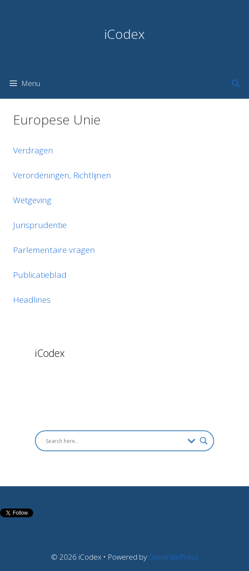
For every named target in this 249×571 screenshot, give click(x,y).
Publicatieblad (40, 274)
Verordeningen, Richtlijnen (62, 175)
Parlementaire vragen (54, 250)
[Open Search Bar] (235, 83)
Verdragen (33, 150)
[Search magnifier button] (204, 441)
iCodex (124, 34)
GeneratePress (173, 557)
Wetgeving (32, 200)
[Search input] (114, 441)
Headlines (32, 299)
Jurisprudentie (40, 225)
